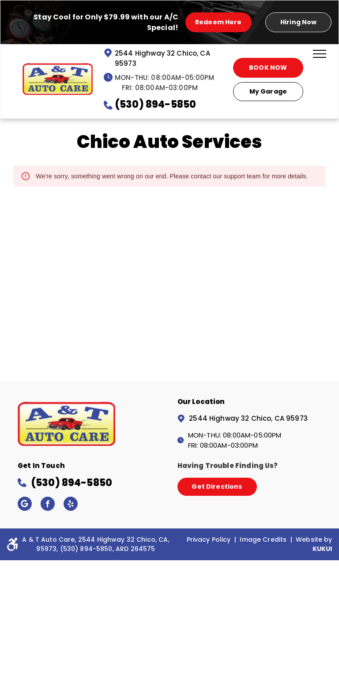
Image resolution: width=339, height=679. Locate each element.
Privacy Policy (209, 539)
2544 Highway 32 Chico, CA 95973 (248, 418)
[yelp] (71, 505)
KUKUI (322, 548)
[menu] (319, 53)
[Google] (25, 505)
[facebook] (48, 505)
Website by (314, 539)
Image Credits (263, 539)
